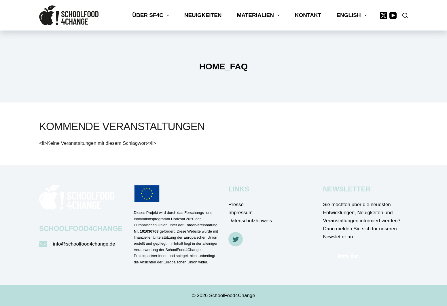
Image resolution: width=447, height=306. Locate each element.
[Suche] (405, 15)
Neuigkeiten (203, 15)
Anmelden (348, 255)
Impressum (240, 212)
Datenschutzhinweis (250, 220)
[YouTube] (393, 15)
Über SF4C (151, 15)
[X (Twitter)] (383, 15)
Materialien (259, 15)
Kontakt (308, 15)
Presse (236, 204)
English (352, 15)
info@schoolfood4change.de (84, 244)
